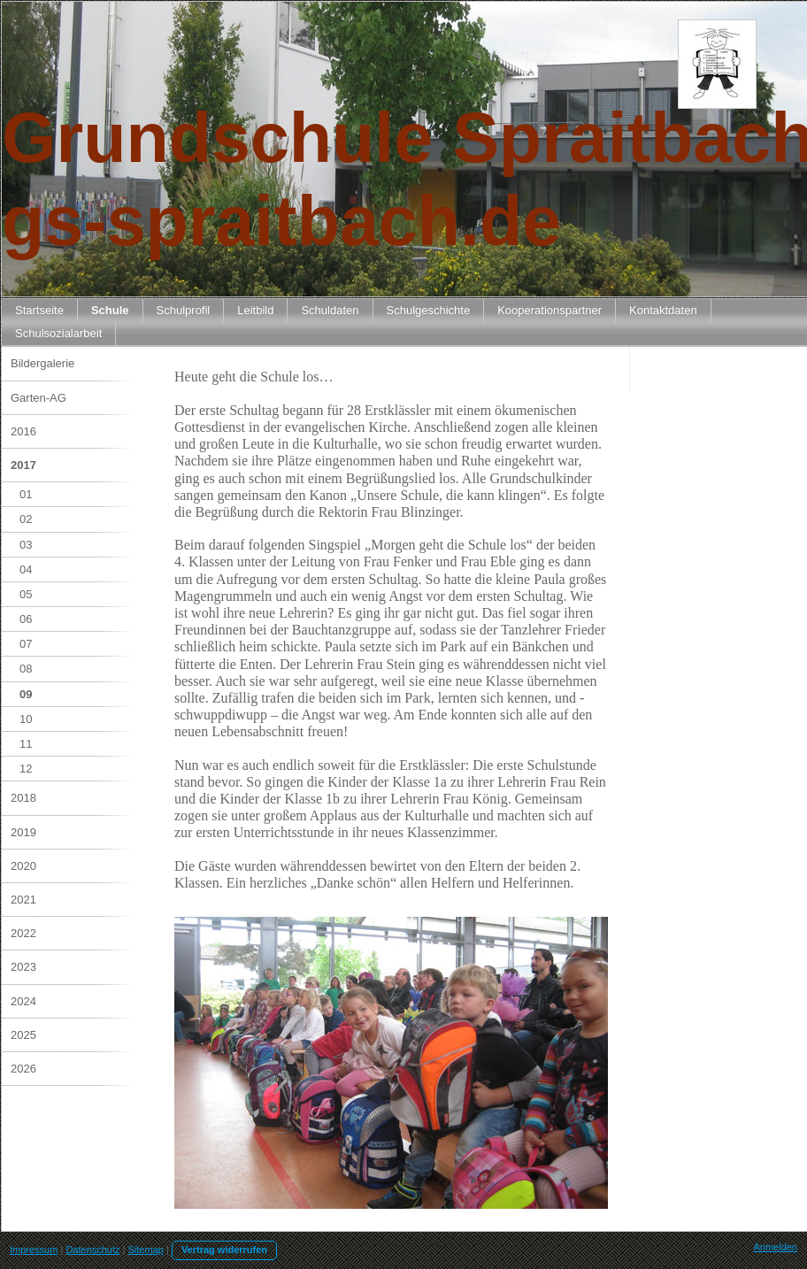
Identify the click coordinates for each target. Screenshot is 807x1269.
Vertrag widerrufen (224, 1249)
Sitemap (146, 1249)
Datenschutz (92, 1249)
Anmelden (775, 1247)
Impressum (34, 1249)
